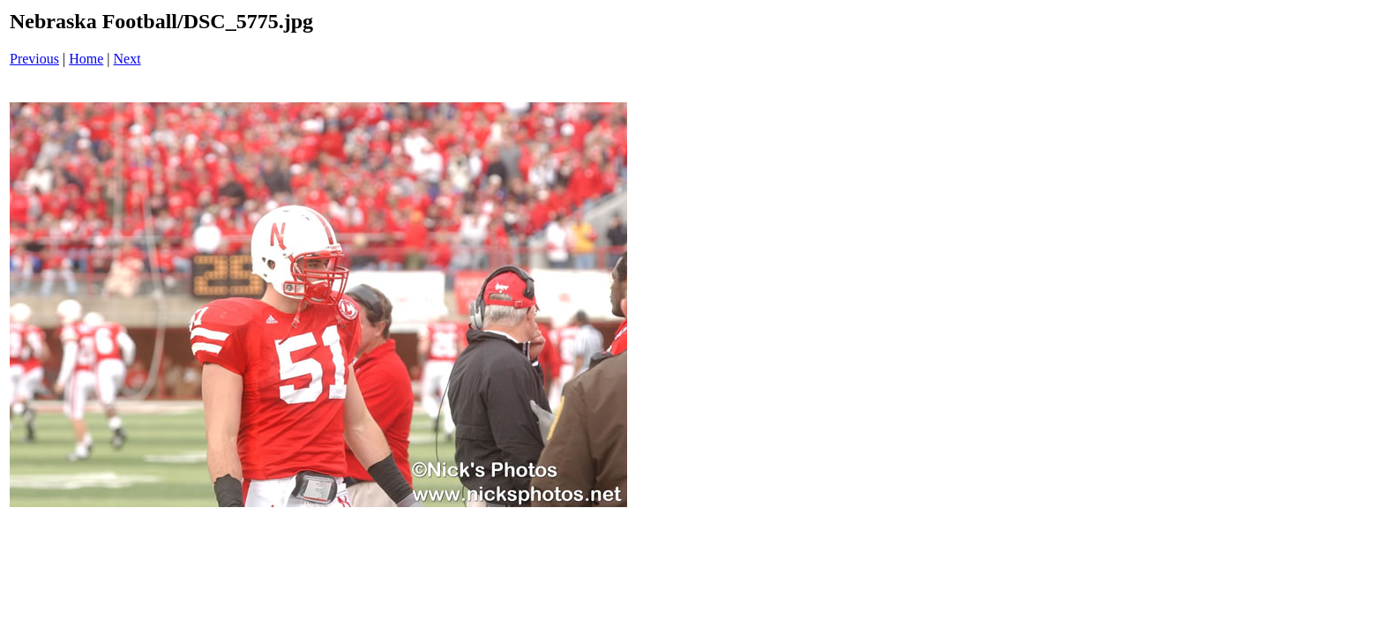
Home (86, 58)
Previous (34, 58)
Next (127, 58)
